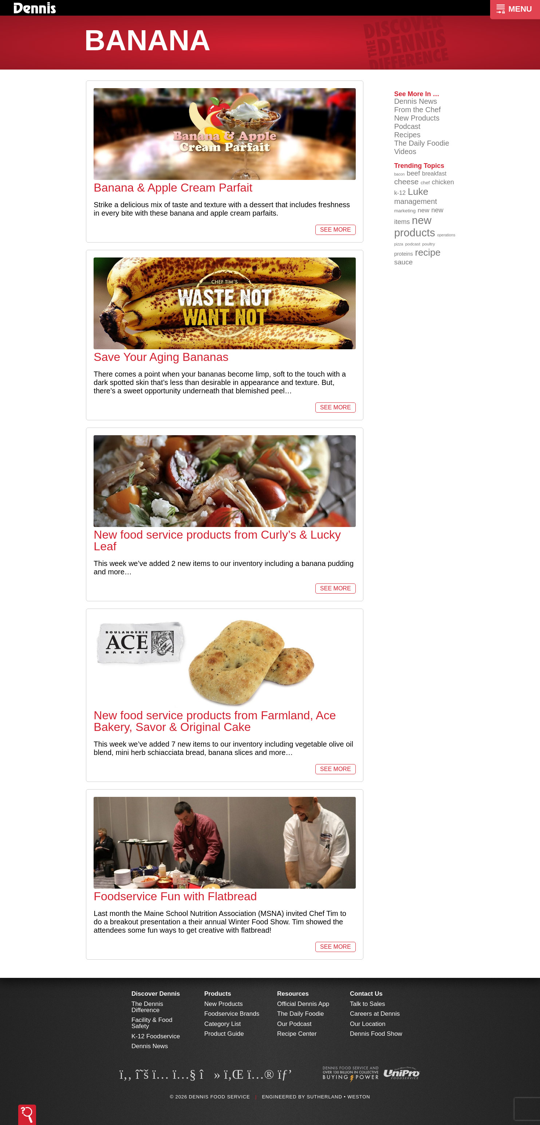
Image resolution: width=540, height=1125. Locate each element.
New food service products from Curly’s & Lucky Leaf (217, 540)
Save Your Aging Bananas (161, 356)
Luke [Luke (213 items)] (418, 191)
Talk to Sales (367, 1003)
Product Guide (224, 1033)
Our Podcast (294, 1023)
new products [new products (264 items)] (414, 226)
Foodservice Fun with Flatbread (175, 896)
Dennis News (415, 101)
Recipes (407, 135)
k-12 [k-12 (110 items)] (400, 192)
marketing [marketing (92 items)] (404, 210)
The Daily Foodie (421, 143)
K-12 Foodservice (155, 1036)
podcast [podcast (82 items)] (412, 243)
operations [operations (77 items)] (446, 235)
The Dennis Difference (147, 1007)
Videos (405, 151)
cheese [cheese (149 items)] (406, 181)
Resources (293, 993)
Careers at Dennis (375, 1013)
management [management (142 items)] (415, 201)
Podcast (407, 126)
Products (217, 993)
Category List (222, 1023)
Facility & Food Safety (151, 1023)
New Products (417, 118)
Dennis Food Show (376, 1033)
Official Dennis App (303, 1003)
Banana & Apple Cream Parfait (173, 187)
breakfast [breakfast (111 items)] (434, 173)
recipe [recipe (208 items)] (428, 252)
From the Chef (417, 110)
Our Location (367, 1023)
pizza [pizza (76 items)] (398, 244)
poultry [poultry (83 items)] (428, 243)
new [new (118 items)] (423, 210)
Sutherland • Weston (338, 1097)
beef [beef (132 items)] (413, 173)
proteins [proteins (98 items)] (403, 254)
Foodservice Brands (231, 1013)
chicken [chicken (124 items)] (443, 182)
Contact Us (366, 993)
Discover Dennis (155, 993)
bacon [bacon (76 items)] (399, 174)
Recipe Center (297, 1033)
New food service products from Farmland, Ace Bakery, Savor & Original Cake (215, 721)
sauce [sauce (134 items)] (403, 262)
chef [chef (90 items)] (425, 182)
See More (335, 230)
